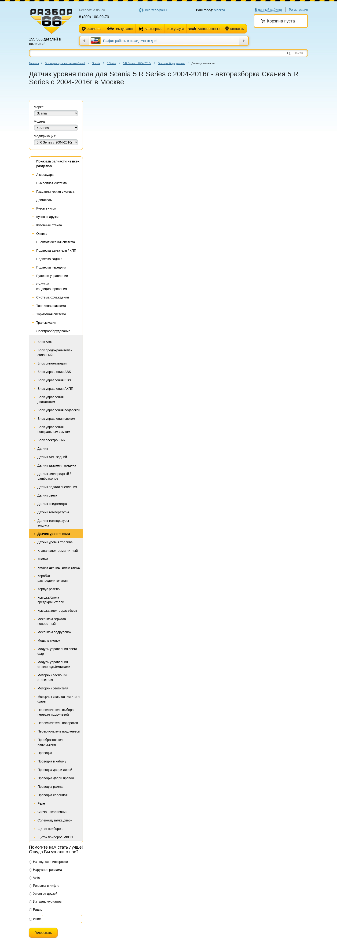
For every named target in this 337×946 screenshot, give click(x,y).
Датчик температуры (53, 512)
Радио (35, 909)
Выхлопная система (51, 183)
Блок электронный (51, 440)
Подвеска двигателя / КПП (56, 250)
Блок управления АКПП (55, 388)
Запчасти (92, 29)
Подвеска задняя (49, 259)
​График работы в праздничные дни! (130, 41)
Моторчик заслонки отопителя (52, 677)
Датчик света (47, 495)
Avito (34, 878)
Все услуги (175, 29)
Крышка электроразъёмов (57, 610)
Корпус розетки (48, 589)
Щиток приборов (49, 829)
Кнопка (42, 559)
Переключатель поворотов (57, 723)
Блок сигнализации (51, 363)
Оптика (41, 234)
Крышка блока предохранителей (50, 600)
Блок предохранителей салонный (54, 352)
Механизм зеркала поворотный (51, 621)
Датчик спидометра (52, 504)
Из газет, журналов (45, 901)
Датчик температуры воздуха (53, 523)
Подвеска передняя (51, 267)
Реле (41, 803)
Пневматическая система (55, 242)
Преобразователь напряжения (50, 742)
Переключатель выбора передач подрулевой (55, 712)
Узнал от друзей (43, 893)
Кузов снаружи (47, 217)
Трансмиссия (46, 322)
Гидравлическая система (55, 191)
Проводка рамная (50, 786)
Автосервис (153, 29)
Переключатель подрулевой (58, 731)
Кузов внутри (46, 208)
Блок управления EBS (54, 380)
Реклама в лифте (44, 885)
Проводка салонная (52, 795)
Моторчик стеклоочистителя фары (58, 699)
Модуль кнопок (48, 640)
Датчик (42, 448)
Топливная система (51, 306)
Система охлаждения (52, 297)
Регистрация (298, 9)
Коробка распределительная (52, 578)
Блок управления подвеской (58, 410)
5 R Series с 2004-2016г (137, 63)
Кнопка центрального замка (58, 567)
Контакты (234, 28)
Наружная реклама (45, 870)
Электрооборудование (171, 63)
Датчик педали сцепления (57, 487)
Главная (34, 63)
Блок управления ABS (54, 372)
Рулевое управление (52, 276)
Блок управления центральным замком (53, 429)
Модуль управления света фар (57, 651)
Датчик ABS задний (52, 457)
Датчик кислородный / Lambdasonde (54, 476)
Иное (35, 919)
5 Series (111, 63)
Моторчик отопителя (52, 688)
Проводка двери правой (55, 778)
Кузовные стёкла (49, 225)
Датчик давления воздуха (56, 465)
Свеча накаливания (52, 812)
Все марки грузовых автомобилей (65, 63)
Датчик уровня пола (53, 534)
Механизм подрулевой (54, 632)
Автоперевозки (204, 29)
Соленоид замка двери (55, 820)
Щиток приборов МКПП (55, 837)
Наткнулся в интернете (48, 862)
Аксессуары (45, 175)
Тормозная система (51, 314)
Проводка (44, 753)
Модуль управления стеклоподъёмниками (53, 664)
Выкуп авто (120, 29)
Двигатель (44, 200)
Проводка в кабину (51, 761)
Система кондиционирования (51, 286)
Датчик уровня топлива (55, 542)
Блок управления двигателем (50, 399)
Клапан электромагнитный (57, 550)
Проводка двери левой (54, 770)
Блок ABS (44, 342)
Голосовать (43, 933)
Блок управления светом (56, 418)
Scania (96, 63)
